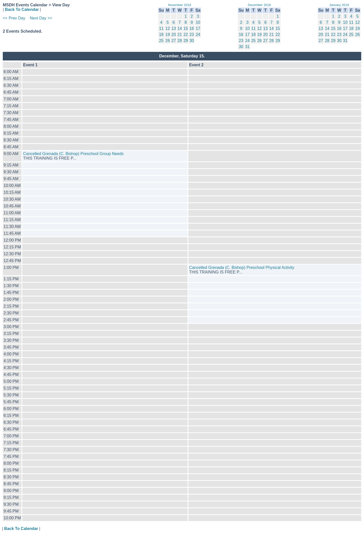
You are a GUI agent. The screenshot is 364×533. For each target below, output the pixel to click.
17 (198, 28)
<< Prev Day (14, 18)
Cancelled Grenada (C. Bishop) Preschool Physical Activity (241, 267)
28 (179, 40)
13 (173, 28)
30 (191, 40)
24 (198, 34)
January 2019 (339, 5)
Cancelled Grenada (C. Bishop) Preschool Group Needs (73, 154)
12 (167, 28)
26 (167, 40)
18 (161, 34)
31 (247, 47)
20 (173, 34)
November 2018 (179, 5)
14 (179, 28)
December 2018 (259, 5)
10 (198, 22)
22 (186, 34)
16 (191, 28)
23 (191, 34)
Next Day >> (41, 18)
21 (179, 34)
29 (186, 40)
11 (161, 28)
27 (173, 40)
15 (186, 28)
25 (161, 40)
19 (167, 34)
